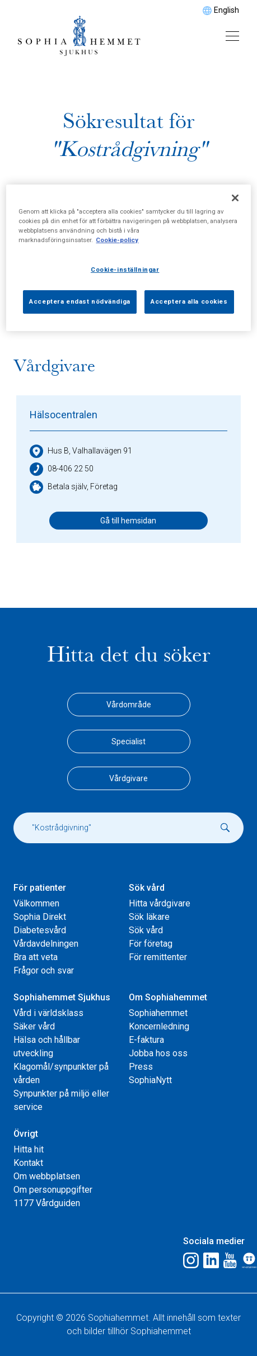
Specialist (128, 741)
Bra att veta (35, 957)
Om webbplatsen (46, 1176)
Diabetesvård (39, 930)
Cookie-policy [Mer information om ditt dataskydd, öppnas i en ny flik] (117, 240)
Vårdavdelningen (45, 943)
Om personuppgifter (52, 1189)
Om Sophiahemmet (168, 997)
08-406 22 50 (62, 469)
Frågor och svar (43, 970)
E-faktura (146, 1039)
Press (141, 1066)
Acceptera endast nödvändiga (79, 301)
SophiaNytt (150, 1080)
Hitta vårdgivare (159, 903)
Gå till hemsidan (128, 520)
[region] (128, 258)
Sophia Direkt (39, 916)
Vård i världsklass (48, 1013)
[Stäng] (235, 198)
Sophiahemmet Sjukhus (61, 997)
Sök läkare (149, 916)
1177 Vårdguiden (46, 1203)
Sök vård (147, 887)
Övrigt (25, 1133)
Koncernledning (159, 1026)
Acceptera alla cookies (189, 301)
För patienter (39, 887)
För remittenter (158, 957)
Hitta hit (28, 1149)
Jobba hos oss (158, 1053)
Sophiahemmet (158, 1013)
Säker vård (34, 1026)
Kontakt (28, 1162)
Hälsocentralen (63, 414)
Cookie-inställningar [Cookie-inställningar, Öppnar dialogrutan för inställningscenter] (125, 269)
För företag (150, 943)
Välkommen (36, 903)
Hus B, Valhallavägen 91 (81, 451)
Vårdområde (128, 704)
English (226, 10)
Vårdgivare (128, 778)
